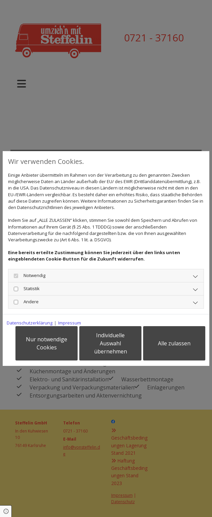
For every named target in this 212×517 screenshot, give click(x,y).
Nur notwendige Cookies (46, 343)
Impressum (69, 323)
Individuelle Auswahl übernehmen (110, 343)
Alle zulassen (174, 343)
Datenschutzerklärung (29, 323)
